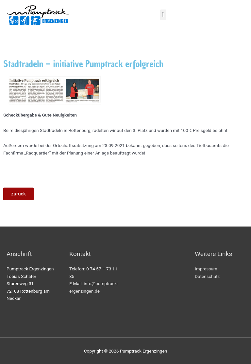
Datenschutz (207, 276)
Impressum (206, 268)
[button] (163, 14)
